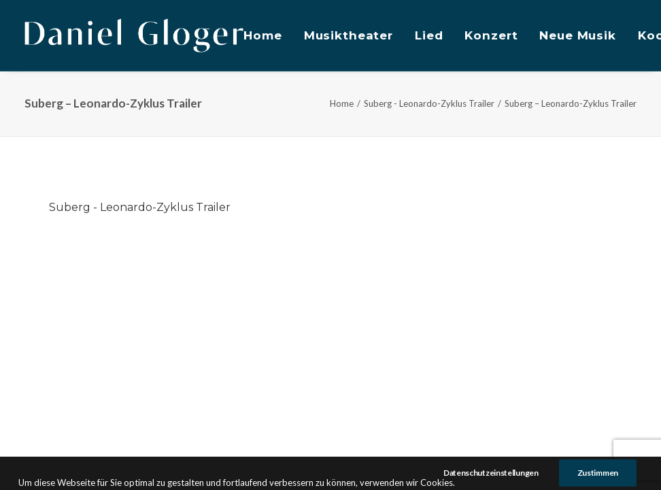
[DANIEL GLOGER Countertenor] (133, 35)
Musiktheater (348, 35)
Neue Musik (577, 35)
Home (262, 35)
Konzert (491, 35)
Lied (429, 35)
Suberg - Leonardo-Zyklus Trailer (429, 103)
